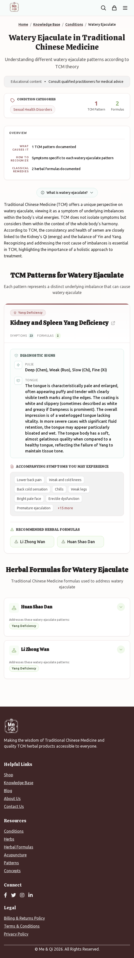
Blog (8, 790)
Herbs (9, 839)
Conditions (14, 831)
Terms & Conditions (22, 926)
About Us (12, 798)
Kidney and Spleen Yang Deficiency (63, 323)
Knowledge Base (18, 782)
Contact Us (14, 806)
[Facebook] (5, 895)
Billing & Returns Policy (24, 918)
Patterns (11, 863)
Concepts (12, 871)
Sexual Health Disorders (32, 109)
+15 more (65, 508)
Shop (8, 775)
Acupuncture (15, 855)
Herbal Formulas (18, 847)
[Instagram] (22, 895)
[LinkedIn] (30, 895)
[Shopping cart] (114, 8)
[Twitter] (13, 895)
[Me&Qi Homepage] (14, 7)
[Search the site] (103, 8)
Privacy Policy (16, 934)
